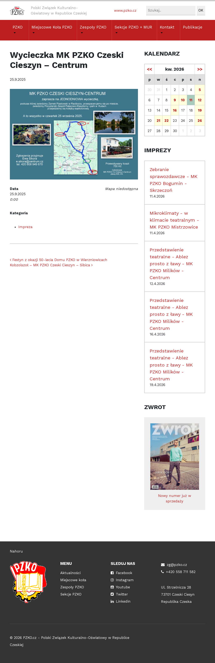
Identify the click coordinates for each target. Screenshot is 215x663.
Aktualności (70, 573)
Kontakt (167, 27)
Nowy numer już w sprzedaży (174, 463)
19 (200, 110)
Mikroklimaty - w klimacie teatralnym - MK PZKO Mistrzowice (174, 220)
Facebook (124, 573)
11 (190, 100)
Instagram (125, 580)
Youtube (123, 587)
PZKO (18, 27)
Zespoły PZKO (93, 27)
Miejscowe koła (73, 580)
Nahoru (16, 551)
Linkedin (123, 601)
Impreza (25, 227)
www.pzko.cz (125, 10)
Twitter (122, 594)
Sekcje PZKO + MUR (133, 27)
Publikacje (192, 27)
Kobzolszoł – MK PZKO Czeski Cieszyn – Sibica (51, 265)
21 (158, 120)
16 (175, 110)
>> (199, 69)
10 (183, 100)
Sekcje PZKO (70, 594)
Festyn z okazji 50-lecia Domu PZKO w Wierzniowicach (58, 260)
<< (149, 69)
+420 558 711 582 (180, 572)
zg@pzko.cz (177, 565)
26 (200, 120)
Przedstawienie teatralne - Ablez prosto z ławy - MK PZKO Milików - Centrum (171, 263)
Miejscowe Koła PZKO (51, 27)
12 (200, 100)
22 (166, 120)
